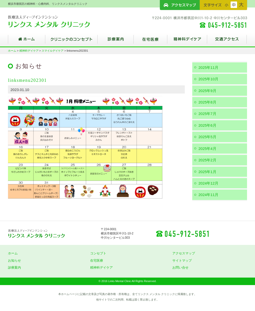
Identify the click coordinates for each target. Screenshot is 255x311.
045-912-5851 (182, 233)
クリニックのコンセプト (71, 41)
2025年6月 (207, 125)
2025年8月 (207, 102)
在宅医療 (150, 41)
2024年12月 (208, 183)
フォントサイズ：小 (226, 4)
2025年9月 (207, 91)
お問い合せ (180, 267)
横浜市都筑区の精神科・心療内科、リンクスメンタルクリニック (58, 21)
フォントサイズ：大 (241, 4)
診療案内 (116, 41)
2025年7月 (207, 113)
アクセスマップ (180, 5)
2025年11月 (208, 67)
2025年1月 (207, 172)
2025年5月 (207, 137)
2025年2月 (207, 160)
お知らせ (14, 260)
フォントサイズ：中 (234, 4)
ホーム (26, 41)
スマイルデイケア (53, 50)
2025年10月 (208, 79)
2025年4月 (207, 148)
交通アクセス (227, 41)
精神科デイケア (187, 41)
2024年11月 (208, 195)
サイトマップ (182, 260)
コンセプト (98, 253)
